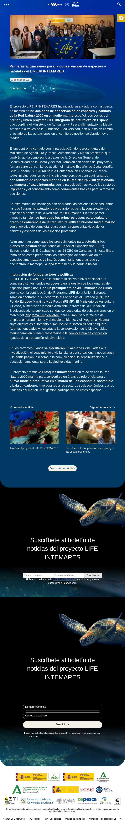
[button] (121, 18)
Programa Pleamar (96, 319)
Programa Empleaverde (42, 315)
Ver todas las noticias (62, 468)
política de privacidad (64, 579)
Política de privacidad (75, 819)
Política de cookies (52, 819)
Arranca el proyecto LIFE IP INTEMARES (34, 448)
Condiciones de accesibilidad (102, 819)
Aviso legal (35, 819)
